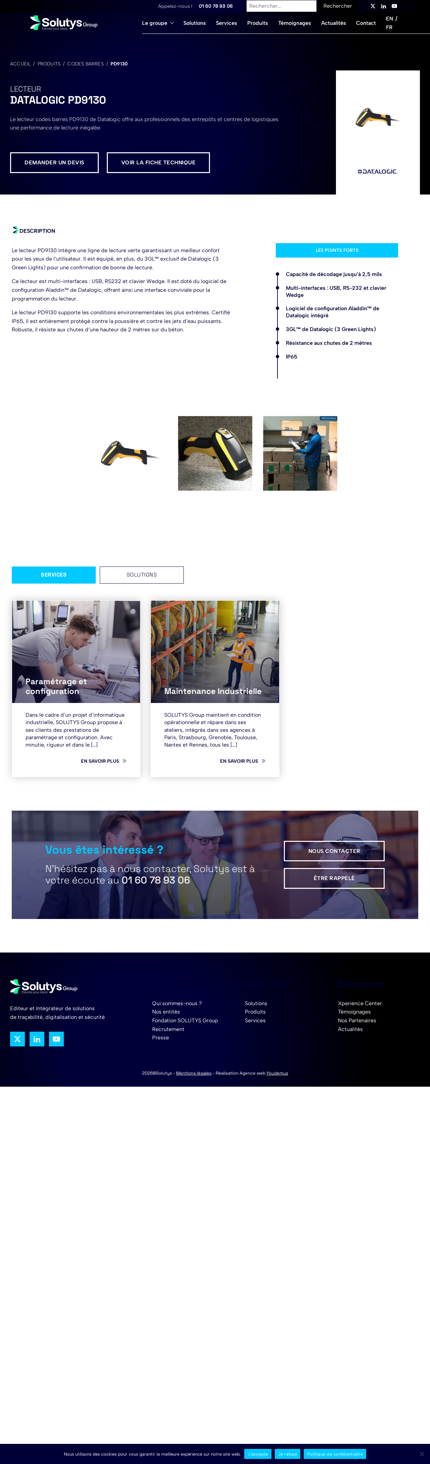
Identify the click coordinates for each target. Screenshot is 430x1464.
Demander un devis (54, 162)
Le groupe (154, 23)
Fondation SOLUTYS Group (185, 1020)
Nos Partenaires (357, 1020)
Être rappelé (334, 878)
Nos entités (166, 1012)
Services (226, 23)
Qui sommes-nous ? (177, 1003)
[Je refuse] (421, 1454)
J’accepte (258, 1454)
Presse (160, 1037)
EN (389, 18)
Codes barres (85, 64)
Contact (366, 23)
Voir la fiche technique (158, 162)
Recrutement (168, 1029)
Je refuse (287, 1454)
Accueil (20, 64)
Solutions (194, 23)
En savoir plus (100, 761)
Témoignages (294, 23)
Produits (257, 23)
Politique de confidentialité (335, 1454)
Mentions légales (194, 1073)
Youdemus (277, 1073)
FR (389, 27)
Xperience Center (360, 1003)
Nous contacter (334, 851)
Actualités (333, 23)
